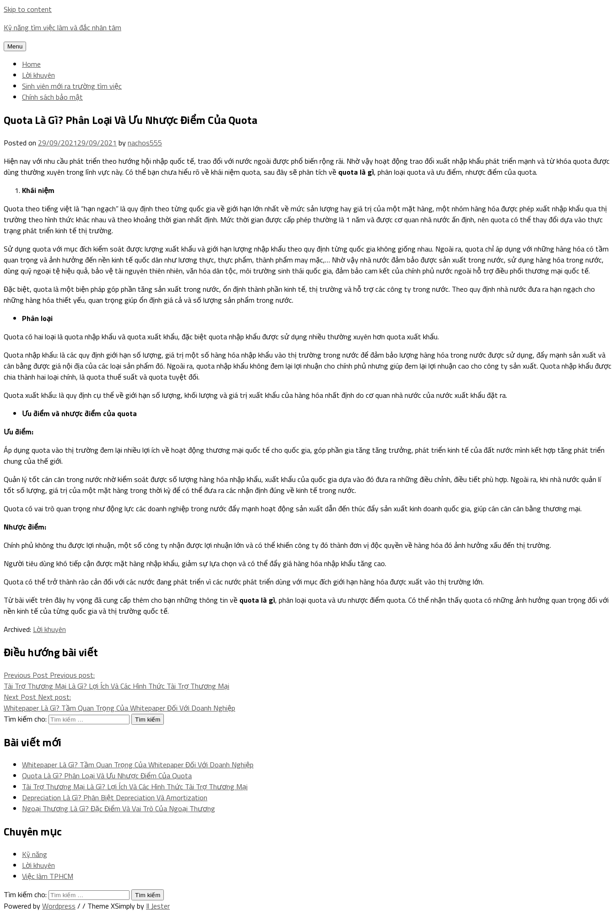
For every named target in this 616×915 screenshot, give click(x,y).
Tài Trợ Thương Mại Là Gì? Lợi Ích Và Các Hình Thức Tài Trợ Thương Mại (135, 786)
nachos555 (145, 142)
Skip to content (28, 9)
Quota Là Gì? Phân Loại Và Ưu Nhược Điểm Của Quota (107, 775)
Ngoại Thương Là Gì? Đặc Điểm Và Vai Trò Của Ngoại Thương (118, 808)
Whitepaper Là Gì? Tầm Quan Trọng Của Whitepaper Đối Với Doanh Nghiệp (138, 764)
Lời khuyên (38, 75)
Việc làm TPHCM (47, 876)
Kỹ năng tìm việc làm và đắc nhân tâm (62, 27)
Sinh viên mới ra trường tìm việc (72, 85)
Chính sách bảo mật (52, 96)
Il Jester (158, 905)
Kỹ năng (34, 854)
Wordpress (59, 905)
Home (31, 64)
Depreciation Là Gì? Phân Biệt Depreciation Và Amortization (114, 797)
